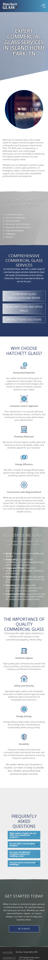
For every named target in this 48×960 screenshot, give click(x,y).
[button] (43, 6)
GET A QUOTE (24, 929)
